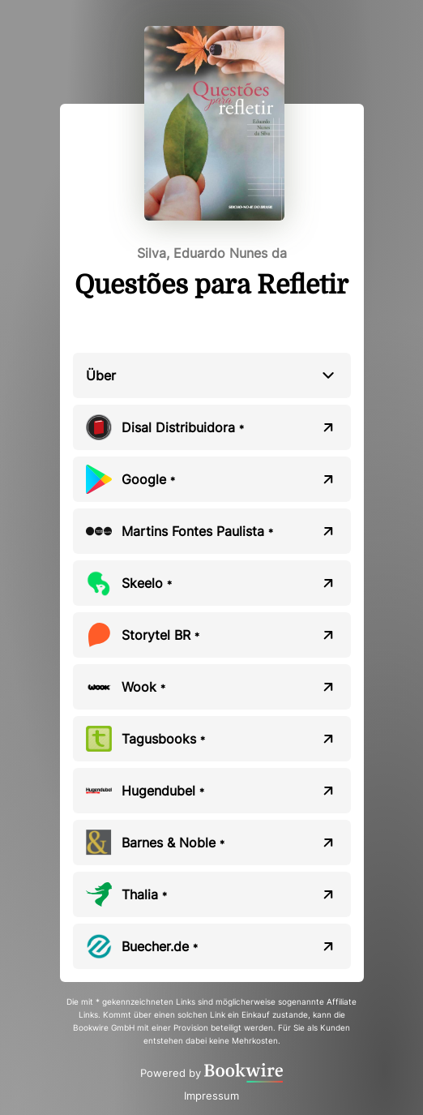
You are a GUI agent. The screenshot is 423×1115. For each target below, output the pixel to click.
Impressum (211, 1095)
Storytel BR (160, 635)
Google (148, 479)
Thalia (144, 894)
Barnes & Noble (173, 842)
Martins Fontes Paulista (197, 531)
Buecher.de (160, 946)
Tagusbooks (163, 739)
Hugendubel (163, 791)
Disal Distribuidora (183, 427)
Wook (143, 687)
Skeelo (147, 583)
